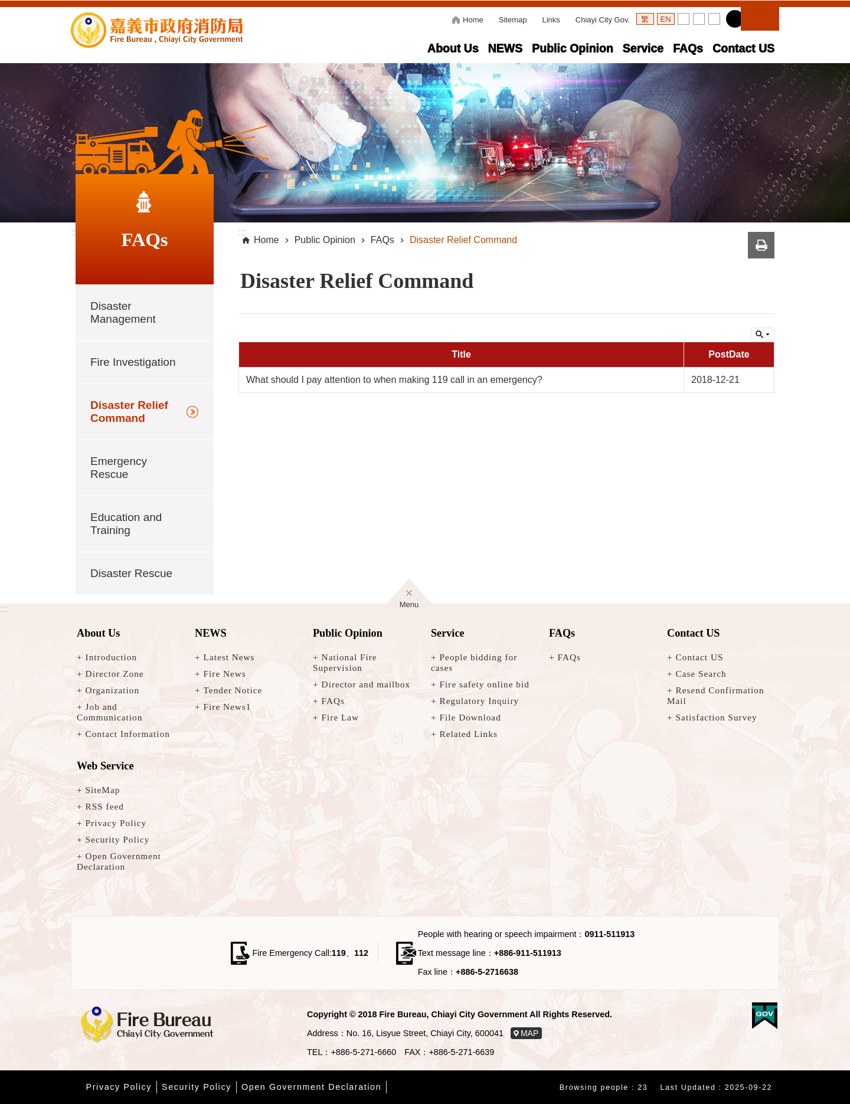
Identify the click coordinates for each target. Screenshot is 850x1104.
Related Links (469, 734)
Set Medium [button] (699, 19)
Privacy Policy (116, 823)
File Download (470, 717)
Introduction (111, 657)
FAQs (688, 48)
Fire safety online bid (484, 684)
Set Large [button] (714, 19)
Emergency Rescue (118, 467)
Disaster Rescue (131, 573)
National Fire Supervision (345, 662)
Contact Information (128, 734)
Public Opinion (572, 48)
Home (473, 19)
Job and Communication (109, 712)
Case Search (701, 674)
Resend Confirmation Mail (715, 695)
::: (4, 609)
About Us (453, 48)
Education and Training (126, 523)
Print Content (761, 245)
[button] (425, 142)
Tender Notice (233, 690)
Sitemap (513, 19)
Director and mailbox (366, 684)
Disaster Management (123, 312)
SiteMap (103, 790)
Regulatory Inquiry (479, 701)
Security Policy (118, 839)
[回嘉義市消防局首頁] (144, 1025)
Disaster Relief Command (129, 411)
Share (735, 19)
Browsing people (594, 1087)
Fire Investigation (132, 362)
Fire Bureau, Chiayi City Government (157, 30)
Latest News (229, 657)
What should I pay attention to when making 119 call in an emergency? (394, 380)
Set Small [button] (683, 19)
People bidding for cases (474, 662)
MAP (529, 1033)
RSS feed (105, 806)
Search (760, 17)
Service (643, 48)
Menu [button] (409, 602)
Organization (112, 690)
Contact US (743, 48)
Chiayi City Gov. (603, 19)
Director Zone (115, 674)
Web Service (105, 766)
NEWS (505, 48)
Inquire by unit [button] (762, 334)
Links (551, 19)
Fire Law (340, 717)
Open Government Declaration (119, 861)
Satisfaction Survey (716, 717)
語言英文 (666, 19)
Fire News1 (227, 707)
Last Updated (687, 1087)
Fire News (225, 674)
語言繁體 (645, 19)
